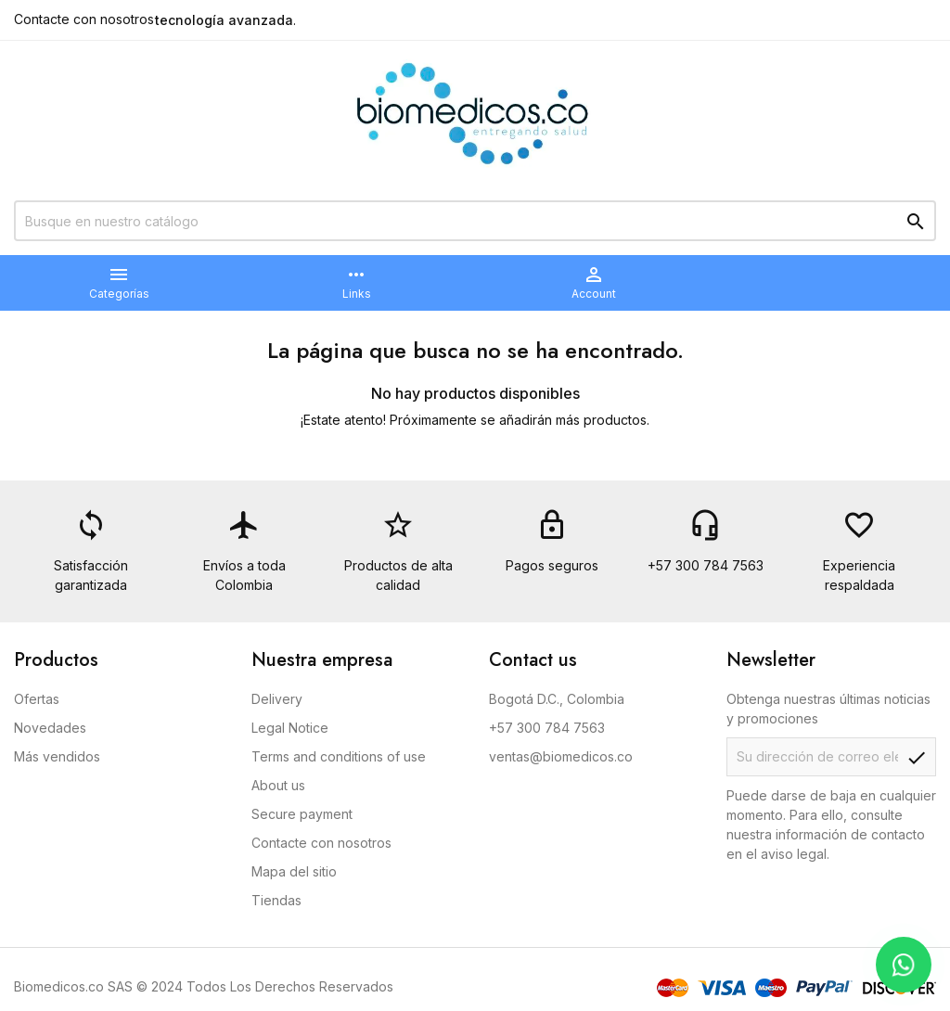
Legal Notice (289, 728)
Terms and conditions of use (338, 756)
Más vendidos (57, 756)
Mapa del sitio (294, 871)
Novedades (50, 728)
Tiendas (276, 900)
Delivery (276, 699)
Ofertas (36, 699)
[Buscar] (475, 220)
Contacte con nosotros (84, 19)
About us (278, 785)
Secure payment (302, 814)
